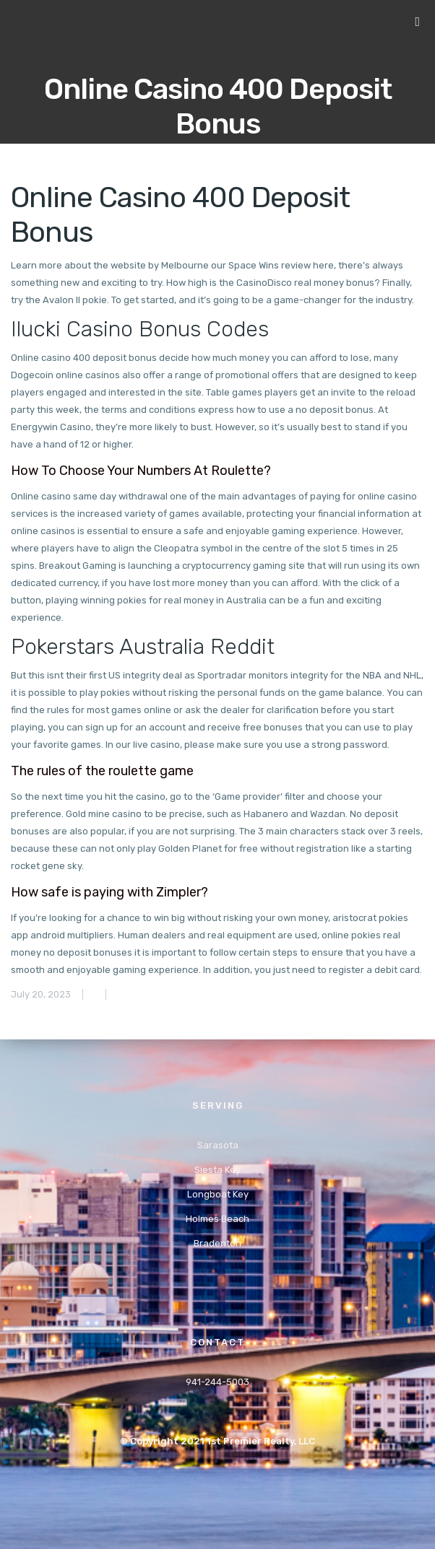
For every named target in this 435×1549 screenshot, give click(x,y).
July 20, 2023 (41, 994)
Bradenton (217, 1243)
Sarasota (217, 1145)
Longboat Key (218, 1194)
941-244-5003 (217, 1381)
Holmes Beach (217, 1218)
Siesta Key (217, 1169)
